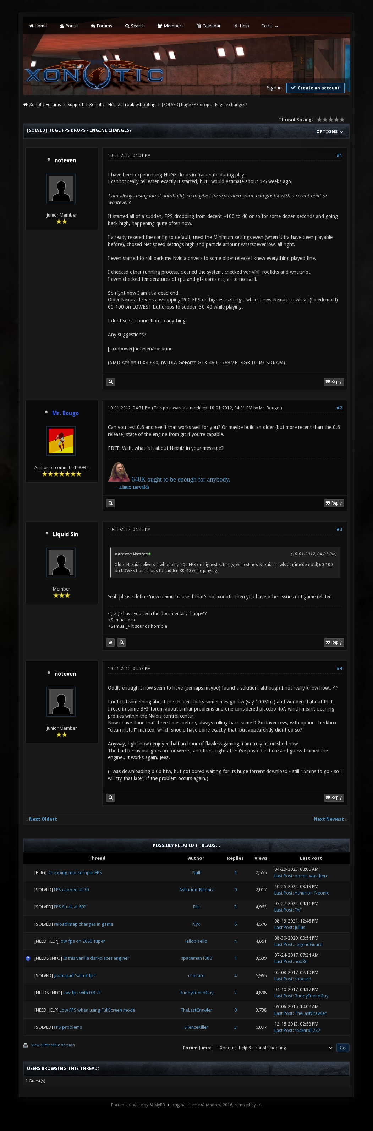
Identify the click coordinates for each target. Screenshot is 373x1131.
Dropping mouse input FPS (75, 872)
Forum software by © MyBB (138, 1105)
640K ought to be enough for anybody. (181, 479)
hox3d (301, 961)
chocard (196, 975)
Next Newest (329, 819)
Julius (300, 927)
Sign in (274, 88)
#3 (339, 529)
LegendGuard (309, 944)
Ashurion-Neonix (196, 889)
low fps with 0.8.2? (82, 992)
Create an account (315, 88)
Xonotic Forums (45, 104)
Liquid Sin (65, 534)
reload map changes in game (83, 924)
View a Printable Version (53, 1045)
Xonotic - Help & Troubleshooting (122, 104)
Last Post (283, 876)
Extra (267, 25)
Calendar (208, 25)
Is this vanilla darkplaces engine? (96, 958)
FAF (298, 910)
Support (75, 104)
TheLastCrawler (196, 1010)
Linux (125, 487)
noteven (65, 160)
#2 (339, 408)
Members (170, 25)
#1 (339, 155)
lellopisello (196, 941)
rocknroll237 (307, 1030)
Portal (68, 25)
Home (37, 25)
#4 (339, 668)
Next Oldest (43, 819)
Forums (101, 25)
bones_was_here (311, 876)
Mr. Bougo (269, 408)
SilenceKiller (196, 1027)
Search (135, 25)
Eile (196, 906)
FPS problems (68, 1027)
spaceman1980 (196, 958)
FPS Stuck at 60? (70, 906)
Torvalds (140, 487)
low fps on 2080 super (82, 941)
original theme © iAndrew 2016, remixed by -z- (216, 1105)
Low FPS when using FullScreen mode (97, 1010)
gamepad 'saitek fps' (75, 975)
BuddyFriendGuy (196, 992)
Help (241, 25)
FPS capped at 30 (71, 889)
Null (196, 872)
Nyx (196, 924)
